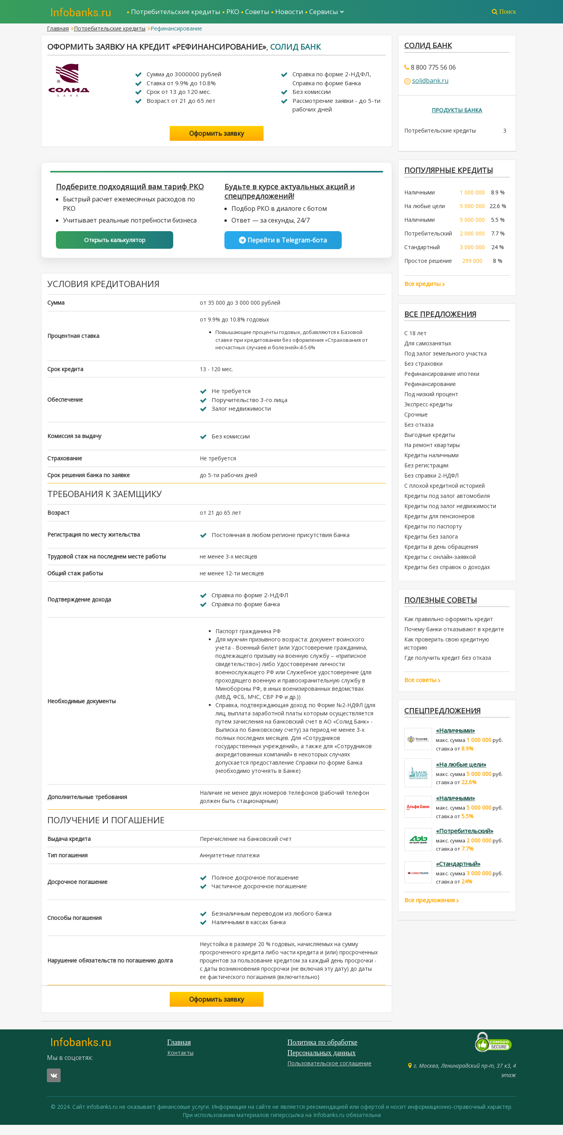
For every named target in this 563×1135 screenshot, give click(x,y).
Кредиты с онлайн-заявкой (440, 561)
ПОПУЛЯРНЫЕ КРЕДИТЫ (451, 172)
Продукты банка (457, 111)
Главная (58, 28)
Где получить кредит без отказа (447, 663)
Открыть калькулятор (114, 250)
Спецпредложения (444, 716)
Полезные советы (442, 604)
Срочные (416, 418)
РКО (232, 11)
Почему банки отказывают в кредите (454, 634)
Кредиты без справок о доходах (447, 571)
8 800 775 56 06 (433, 68)
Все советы (422, 685)
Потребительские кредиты (176, 11)
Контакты (180, 1063)
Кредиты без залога (431, 540)
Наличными (419, 195)
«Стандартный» (458, 870)
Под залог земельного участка (445, 357)
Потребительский (428, 236)
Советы (257, 11)
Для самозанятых (427, 347)
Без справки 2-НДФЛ (431, 479)
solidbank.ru (430, 81)
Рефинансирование (430, 388)
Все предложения (442, 317)
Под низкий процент (431, 398)
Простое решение (428, 263)
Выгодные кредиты (429, 439)
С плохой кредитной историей (444, 490)
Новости (289, 11)
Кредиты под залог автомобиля (447, 500)
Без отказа (419, 429)
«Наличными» (455, 737)
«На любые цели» (461, 770)
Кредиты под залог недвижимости (450, 510)
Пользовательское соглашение (329, 1073)
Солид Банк (295, 46)
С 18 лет (415, 337)
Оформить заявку (216, 133)
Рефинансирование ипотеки (441, 378)
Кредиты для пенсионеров (439, 520)
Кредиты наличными (431, 459)
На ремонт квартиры (432, 449)
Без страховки (423, 368)
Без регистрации (426, 469)
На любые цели (424, 208)
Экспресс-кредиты (428, 408)
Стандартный (422, 249)
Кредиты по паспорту (433, 530)
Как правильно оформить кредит (448, 624)
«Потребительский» (464, 837)
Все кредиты (424, 286)
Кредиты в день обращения (441, 551)
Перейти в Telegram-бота (283, 241)
